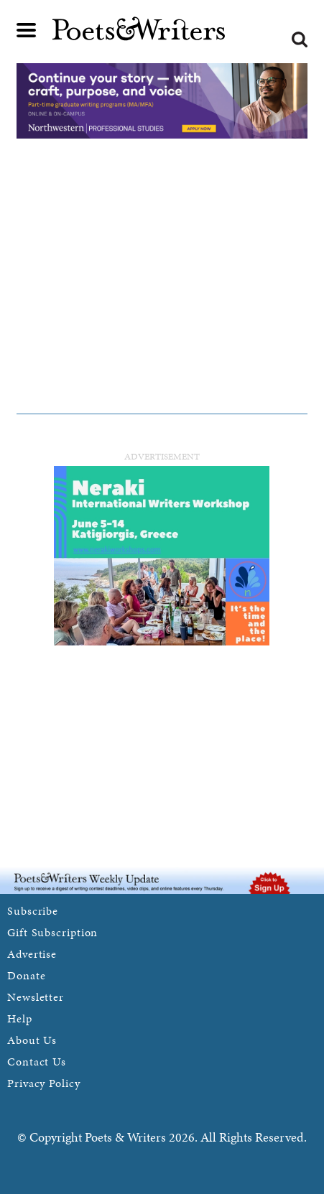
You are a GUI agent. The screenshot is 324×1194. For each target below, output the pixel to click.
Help (19, 1018)
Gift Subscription (52, 932)
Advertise (32, 954)
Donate (26, 975)
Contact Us (36, 1061)
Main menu (27, 30)
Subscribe (32, 911)
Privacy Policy (43, 1083)
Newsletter (35, 997)
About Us (32, 1040)
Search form (299, 39)
